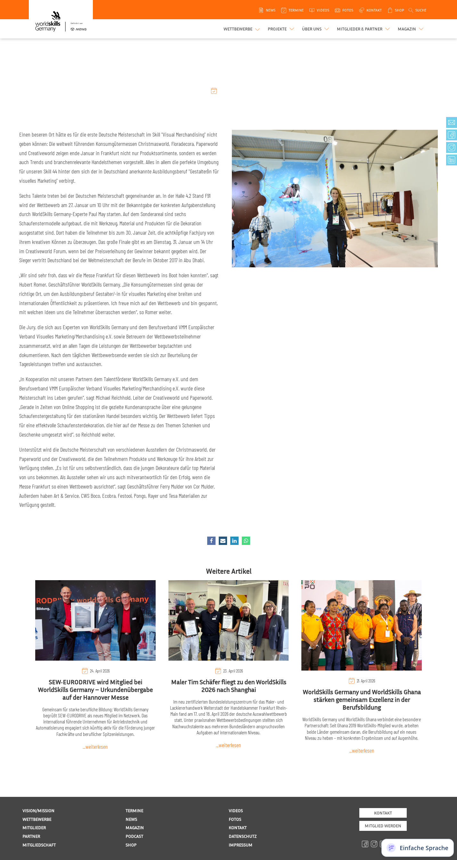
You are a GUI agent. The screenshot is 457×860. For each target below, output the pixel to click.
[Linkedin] (234, 541)
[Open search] (417, 10)
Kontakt (383, 812)
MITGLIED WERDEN (383, 825)
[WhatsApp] (246, 541)
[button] (282, 28)
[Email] (223, 541)
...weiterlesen (95, 746)
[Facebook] (211, 541)
